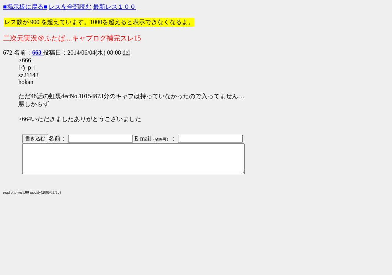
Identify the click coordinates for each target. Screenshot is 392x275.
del (126, 52)
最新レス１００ (114, 6)
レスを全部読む (70, 6)
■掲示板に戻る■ (25, 6)
